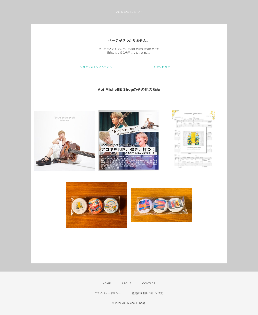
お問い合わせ (162, 66)
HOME (107, 283)
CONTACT (148, 283)
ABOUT (126, 283)
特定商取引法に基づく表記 (148, 293)
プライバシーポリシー (107, 293)
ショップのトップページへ (96, 66)
